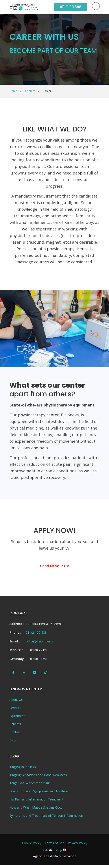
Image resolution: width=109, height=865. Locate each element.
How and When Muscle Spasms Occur (36, 807)
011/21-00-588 (36, 632)
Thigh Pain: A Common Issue (30, 783)
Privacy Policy (77, 843)
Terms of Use (54, 843)
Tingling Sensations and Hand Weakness (38, 775)
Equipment (17, 716)
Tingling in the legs (22, 767)
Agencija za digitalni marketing (54, 856)
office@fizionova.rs (39, 641)
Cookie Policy (31, 843)
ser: (47, 849)
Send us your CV (54, 565)
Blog (12, 740)
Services (15, 708)
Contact (15, 732)
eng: (61, 849)
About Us (16, 700)
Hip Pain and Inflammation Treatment (36, 799)
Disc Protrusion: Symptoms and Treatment (40, 791)
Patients (15, 724)
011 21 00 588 (70, 6)
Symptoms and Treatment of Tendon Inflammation (46, 815)
